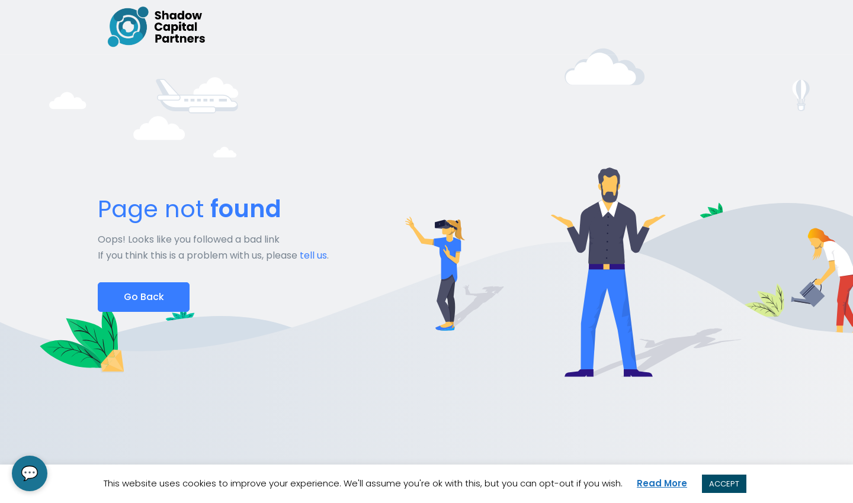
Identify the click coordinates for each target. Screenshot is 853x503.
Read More (662, 483)
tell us (313, 255)
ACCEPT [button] (724, 483)
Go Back (144, 297)
